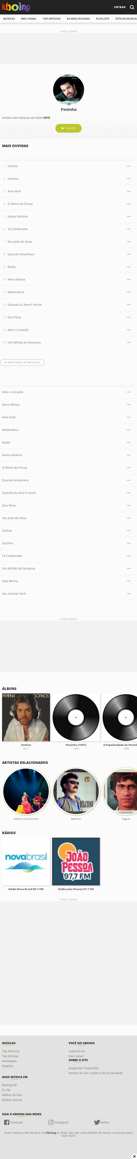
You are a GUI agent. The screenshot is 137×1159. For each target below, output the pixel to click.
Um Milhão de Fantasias (24, 342)
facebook (16, 1122)
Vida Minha (10, 581)
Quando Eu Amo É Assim (25, 305)
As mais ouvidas (78, 18)
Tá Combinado (18, 229)
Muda (12, 267)
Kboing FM (9, 1085)
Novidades (9, 1061)
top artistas (52, 18)
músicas (9, 18)
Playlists (7, 1066)
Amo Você (14, 191)
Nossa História (18, 216)
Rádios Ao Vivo (12, 1095)
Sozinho (13, 179)
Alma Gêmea (16, 279)
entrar (120, 7)
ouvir (70, 128)
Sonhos (13, 166)
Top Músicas (10, 1051)
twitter (104, 1122)
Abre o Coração (18, 330)
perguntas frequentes (84, 1068)
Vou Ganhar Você (14, 594)
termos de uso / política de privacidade (96, 1073)
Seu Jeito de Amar (20, 242)
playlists (102, 18)
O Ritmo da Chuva (20, 204)
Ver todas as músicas (24, 362)
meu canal (29, 18)
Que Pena (14, 317)
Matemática (16, 292)
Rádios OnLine (12, 1100)
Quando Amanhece (21, 254)
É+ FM (6, 1090)
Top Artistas (10, 1056)
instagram (62, 1122)
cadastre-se (77, 1051)
